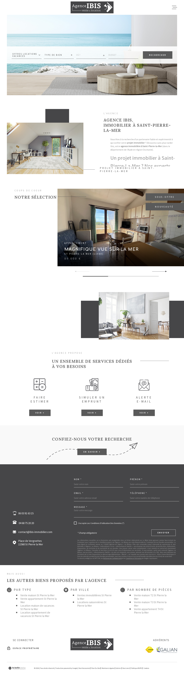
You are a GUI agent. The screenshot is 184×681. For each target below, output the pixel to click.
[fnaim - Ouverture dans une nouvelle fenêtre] (149, 650)
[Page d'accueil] (92, 7)
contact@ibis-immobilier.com (35, 532)
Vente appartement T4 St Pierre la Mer (148, 610)
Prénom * (136, 479)
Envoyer (163, 533)
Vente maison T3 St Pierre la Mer (150, 603)
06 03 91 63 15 (25, 513)
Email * (79, 493)
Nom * (78, 479)
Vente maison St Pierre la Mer (37, 595)
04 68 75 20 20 (24, 523)
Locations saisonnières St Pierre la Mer (91, 603)
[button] (165, 271)
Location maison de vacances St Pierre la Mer (37, 607)
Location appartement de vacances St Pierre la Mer (35, 614)
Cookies (146, 668)
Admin (118, 668)
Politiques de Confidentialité (112, 558)
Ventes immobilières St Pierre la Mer (94, 597)
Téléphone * (138, 493)
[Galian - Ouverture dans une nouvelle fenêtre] (166, 649)
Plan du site (95, 668)
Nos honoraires (84, 668)
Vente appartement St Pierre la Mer (38, 600)
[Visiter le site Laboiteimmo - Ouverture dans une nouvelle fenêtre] (17, 668)
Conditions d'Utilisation (134, 558)
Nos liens (125, 668)
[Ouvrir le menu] (174, 7)
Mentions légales (108, 668)
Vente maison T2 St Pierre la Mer (150, 597)
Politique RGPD (136, 668)
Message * (80, 507)
